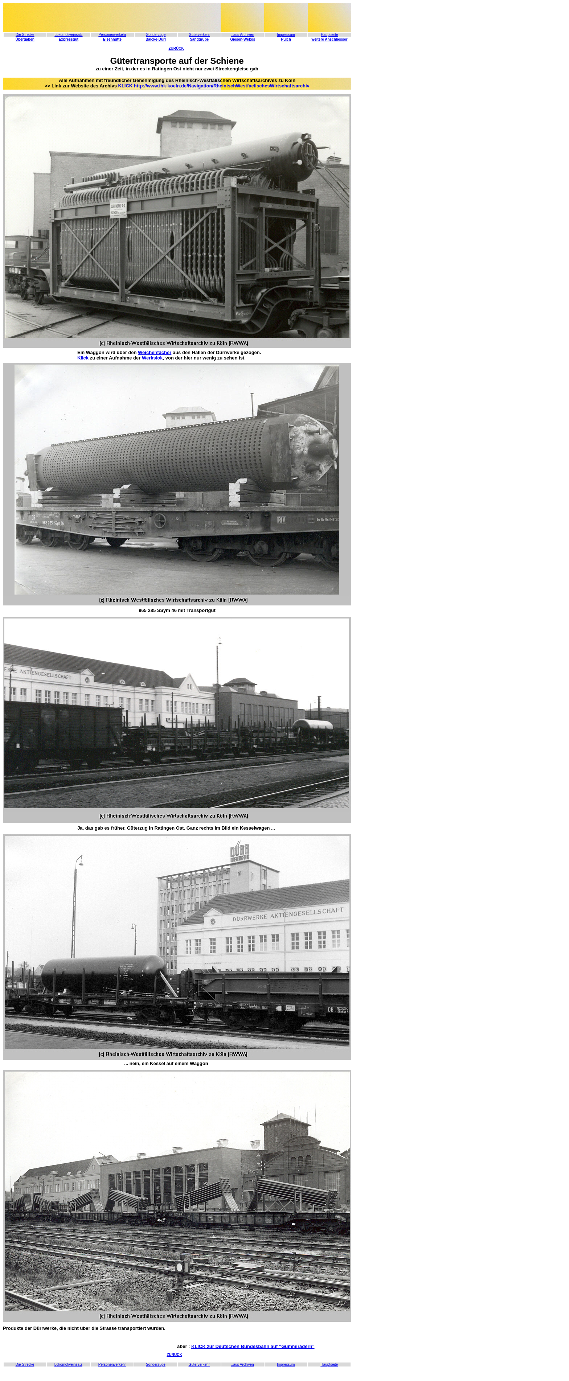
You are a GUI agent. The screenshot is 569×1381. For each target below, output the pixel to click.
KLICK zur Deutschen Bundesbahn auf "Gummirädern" (253, 1346)
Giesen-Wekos (242, 39)
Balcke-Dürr (156, 39)
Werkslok (152, 358)
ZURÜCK (176, 48)
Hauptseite (329, 35)
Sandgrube (199, 39)
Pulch (286, 39)
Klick (83, 358)
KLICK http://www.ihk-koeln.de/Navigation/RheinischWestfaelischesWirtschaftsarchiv (214, 86)
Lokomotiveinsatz (68, 35)
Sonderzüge (156, 35)
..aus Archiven (242, 1364)
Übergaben (25, 39)
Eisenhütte (112, 39)
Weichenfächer (154, 352)
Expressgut (68, 39)
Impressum (286, 35)
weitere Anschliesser (329, 39)
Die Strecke (25, 35)
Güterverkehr (199, 35)
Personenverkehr (112, 35)
